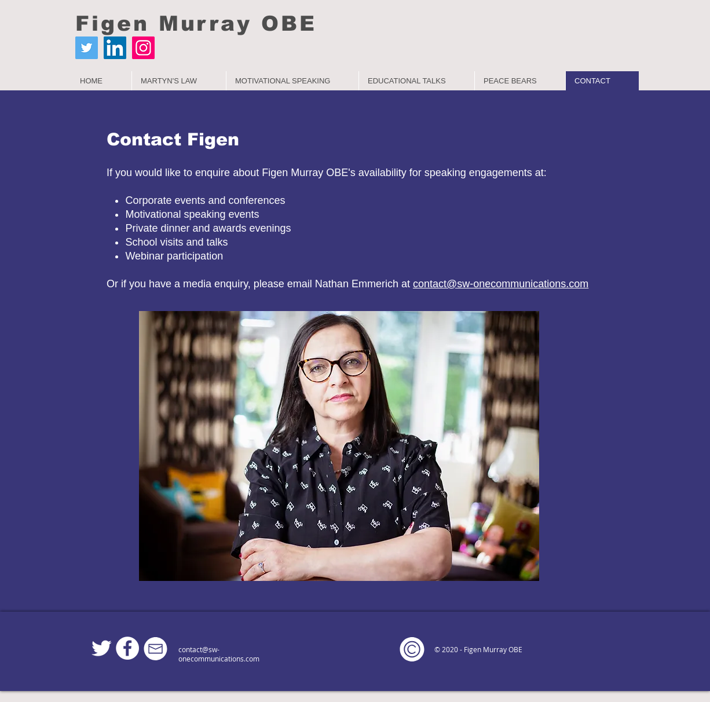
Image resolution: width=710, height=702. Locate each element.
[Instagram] (143, 47)
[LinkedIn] (115, 47)
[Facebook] (127, 648)
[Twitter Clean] (101, 648)
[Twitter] (86, 47)
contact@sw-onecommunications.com (218, 654)
